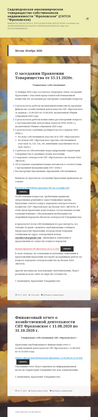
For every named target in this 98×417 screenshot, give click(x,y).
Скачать (23, 192)
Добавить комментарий (53, 295)
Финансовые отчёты (39, 391)
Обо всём (35, 295)
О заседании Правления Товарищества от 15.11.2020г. (44, 75)
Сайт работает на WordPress (28, 412)
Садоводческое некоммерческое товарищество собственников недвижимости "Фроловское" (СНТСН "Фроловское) (39, 14)
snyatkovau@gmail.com (28, 237)
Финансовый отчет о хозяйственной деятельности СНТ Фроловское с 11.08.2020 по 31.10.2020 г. (46, 324)
